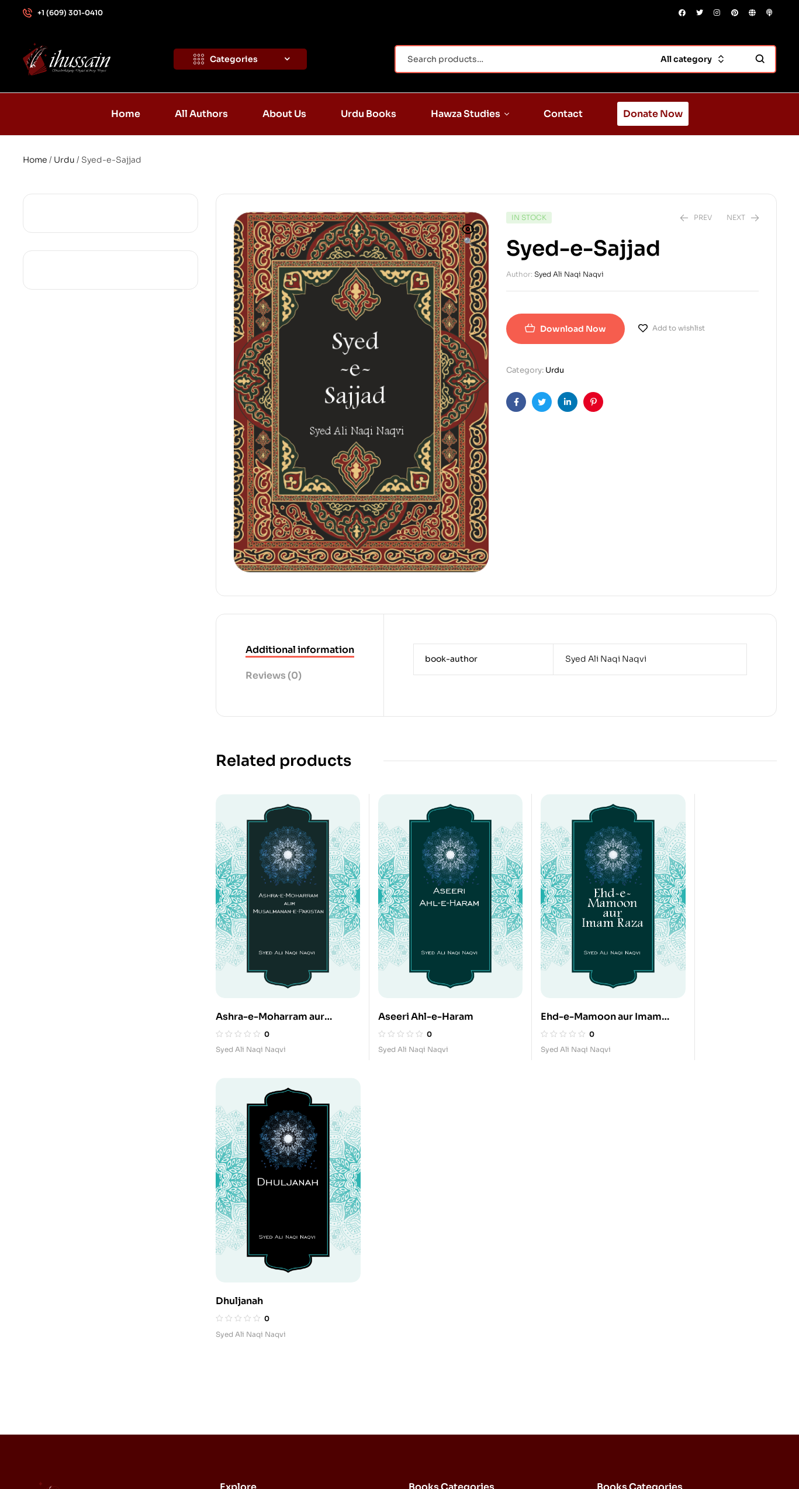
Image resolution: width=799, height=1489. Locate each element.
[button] (468, 236)
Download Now (573, 329)
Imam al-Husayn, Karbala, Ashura (486, 1206)
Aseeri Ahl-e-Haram (407, 991)
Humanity (628, 1340)
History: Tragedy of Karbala (663, 1313)
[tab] (299, 651)
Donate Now (257, 1367)
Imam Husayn (447, 1232)
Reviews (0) (273, 675)
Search (760, 59)
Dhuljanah (673, 992)
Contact (248, 1340)
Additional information (299, 650)
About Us (250, 1259)
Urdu (64, 159)
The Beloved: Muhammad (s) (477, 1340)
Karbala (435, 1259)
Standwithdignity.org (141, 1455)
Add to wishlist (678, 328)
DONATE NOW (730, 1454)
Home (35, 159)
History (434, 1313)
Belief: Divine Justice (651, 1259)
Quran (433, 1286)
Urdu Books (255, 1286)
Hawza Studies (267, 1313)
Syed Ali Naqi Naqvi (569, 274)
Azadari (623, 1232)
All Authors (253, 1232)
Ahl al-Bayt (630, 1206)
